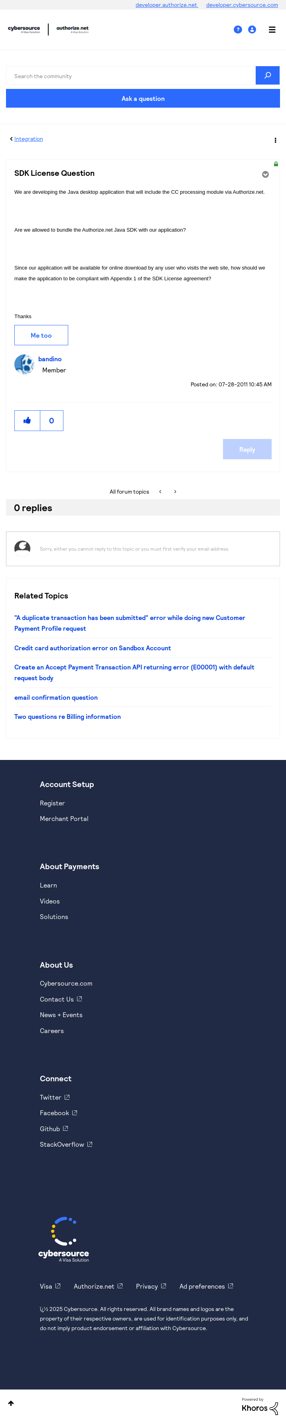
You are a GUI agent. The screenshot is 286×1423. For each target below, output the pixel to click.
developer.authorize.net (167, 4)
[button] (27, 420)
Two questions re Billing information (67, 716)
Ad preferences (202, 1286)
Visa (46, 1286)
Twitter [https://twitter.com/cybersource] (50, 1097)
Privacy (147, 1286)
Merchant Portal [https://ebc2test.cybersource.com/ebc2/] (64, 818)
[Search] (143, 75)
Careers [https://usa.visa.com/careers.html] (52, 1030)
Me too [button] (41, 335)
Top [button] (11, 1403)
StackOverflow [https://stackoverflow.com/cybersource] (62, 1144)
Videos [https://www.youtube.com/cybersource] (50, 901)
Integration (28, 138)
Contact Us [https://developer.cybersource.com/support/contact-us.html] (57, 999)
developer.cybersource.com (242, 4)
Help (241, 30)
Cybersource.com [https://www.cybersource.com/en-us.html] (66, 983)
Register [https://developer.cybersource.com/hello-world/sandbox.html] (52, 803)
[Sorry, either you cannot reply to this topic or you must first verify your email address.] (153, 549)
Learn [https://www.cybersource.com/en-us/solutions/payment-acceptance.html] (48, 885)
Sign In (253, 30)
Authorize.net (94, 1286)
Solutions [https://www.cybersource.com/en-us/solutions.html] (54, 916)
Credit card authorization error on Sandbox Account (92, 647)
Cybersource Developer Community (24, 29)
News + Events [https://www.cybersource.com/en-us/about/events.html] (61, 1014)
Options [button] (275, 139)
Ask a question (143, 98)
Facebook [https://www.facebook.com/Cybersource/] (54, 1112)
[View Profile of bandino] (52, 358)
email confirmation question (56, 697)
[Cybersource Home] (64, 1239)
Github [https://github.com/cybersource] (50, 1128)
